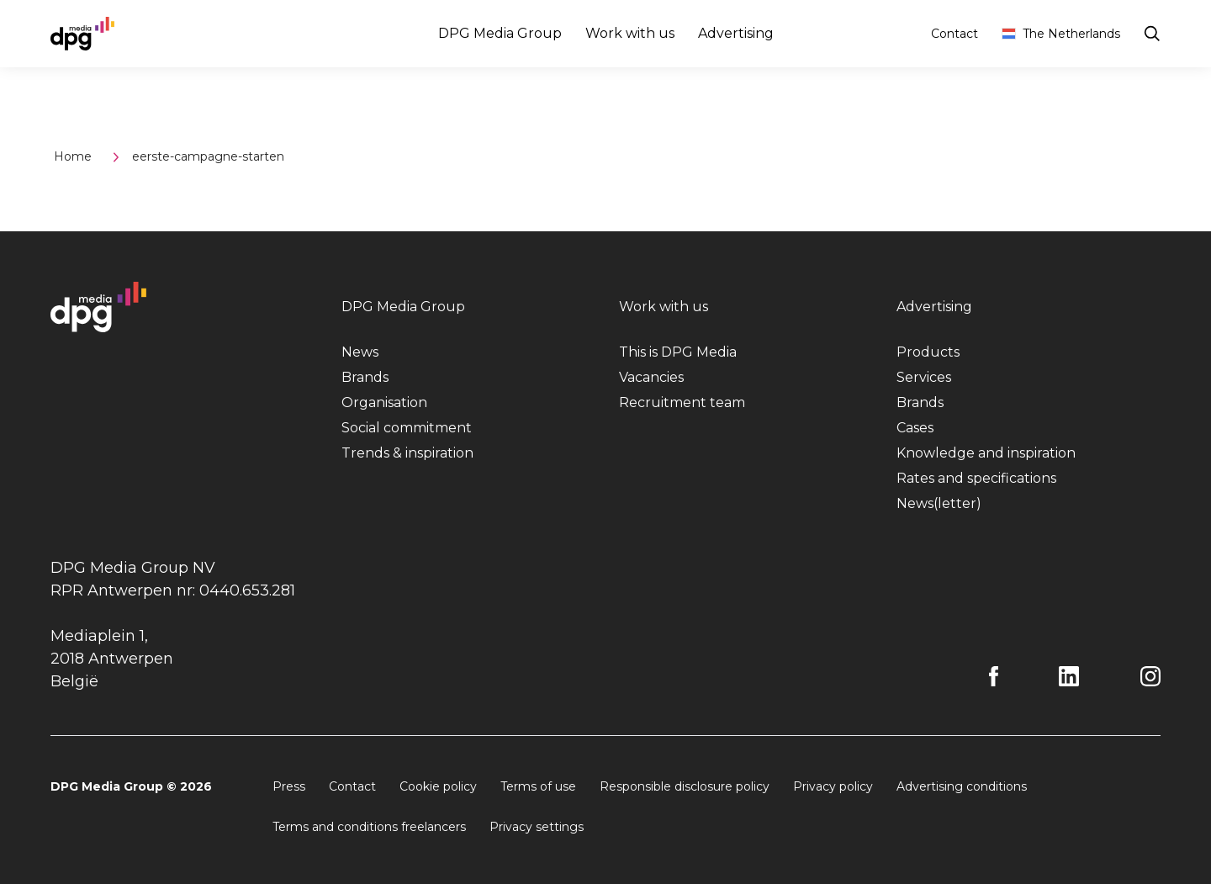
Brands (365, 377)
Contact (954, 33)
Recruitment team (682, 402)
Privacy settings (536, 826)
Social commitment (406, 428)
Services (923, 377)
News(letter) (938, 503)
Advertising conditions (961, 786)
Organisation (384, 402)
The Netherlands (1061, 33)
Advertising (736, 33)
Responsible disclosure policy (684, 786)
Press (288, 786)
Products (928, 352)
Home (73, 156)
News (359, 352)
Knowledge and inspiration (986, 453)
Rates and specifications (976, 478)
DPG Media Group (500, 33)
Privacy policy (833, 786)
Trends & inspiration (407, 453)
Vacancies (651, 377)
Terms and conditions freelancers (369, 826)
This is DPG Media (678, 352)
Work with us (629, 33)
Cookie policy (438, 786)
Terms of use (538, 786)
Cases (914, 428)
